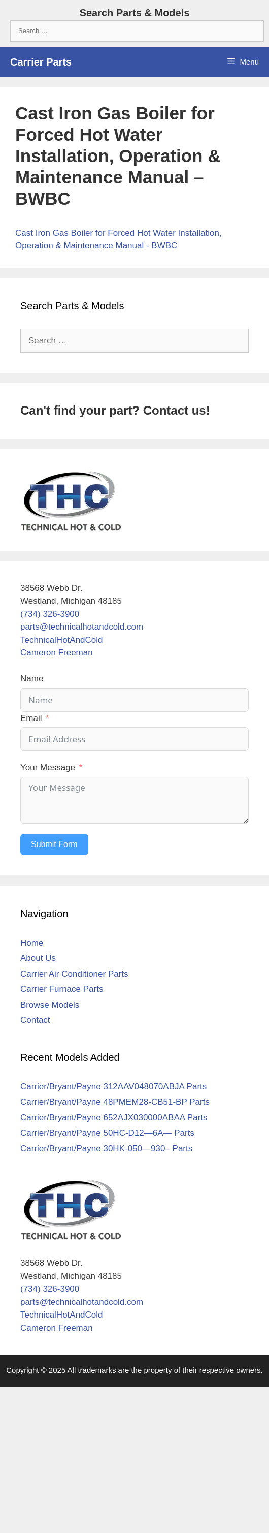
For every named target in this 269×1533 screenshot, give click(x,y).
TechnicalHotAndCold (61, 640)
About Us (38, 958)
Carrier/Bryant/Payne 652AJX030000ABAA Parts (114, 1117)
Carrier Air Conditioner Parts (74, 974)
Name (31, 678)
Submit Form (54, 844)
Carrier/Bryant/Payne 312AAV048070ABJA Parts (113, 1086)
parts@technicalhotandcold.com (81, 627)
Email (31, 718)
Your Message (47, 767)
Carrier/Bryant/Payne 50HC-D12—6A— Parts (107, 1133)
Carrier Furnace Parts (61, 989)
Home (31, 943)
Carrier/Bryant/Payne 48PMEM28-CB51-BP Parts (115, 1102)
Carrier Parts (41, 62)
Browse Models (49, 1005)
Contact (35, 1020)
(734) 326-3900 (49, 614)
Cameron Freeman (56, 653)
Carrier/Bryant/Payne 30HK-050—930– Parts (106, 1148)
